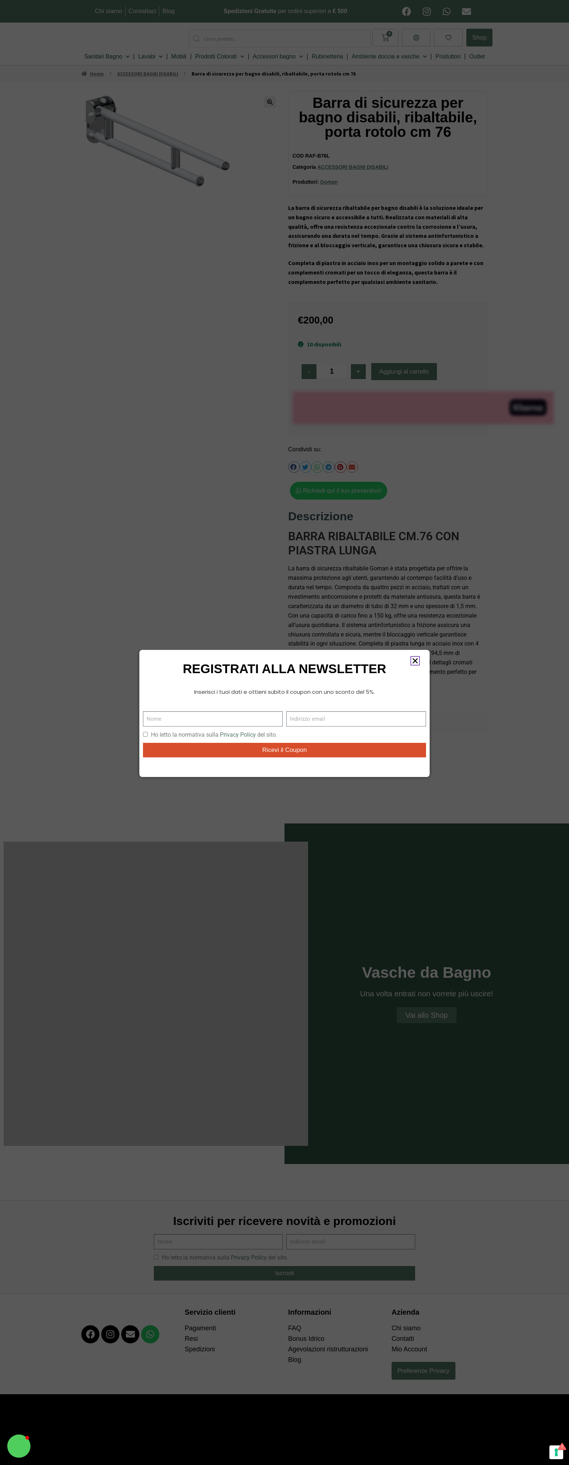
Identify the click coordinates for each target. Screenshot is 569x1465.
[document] (284, 732)
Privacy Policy (238, 734)
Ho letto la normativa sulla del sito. (214, 734)
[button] (18, 1446)
